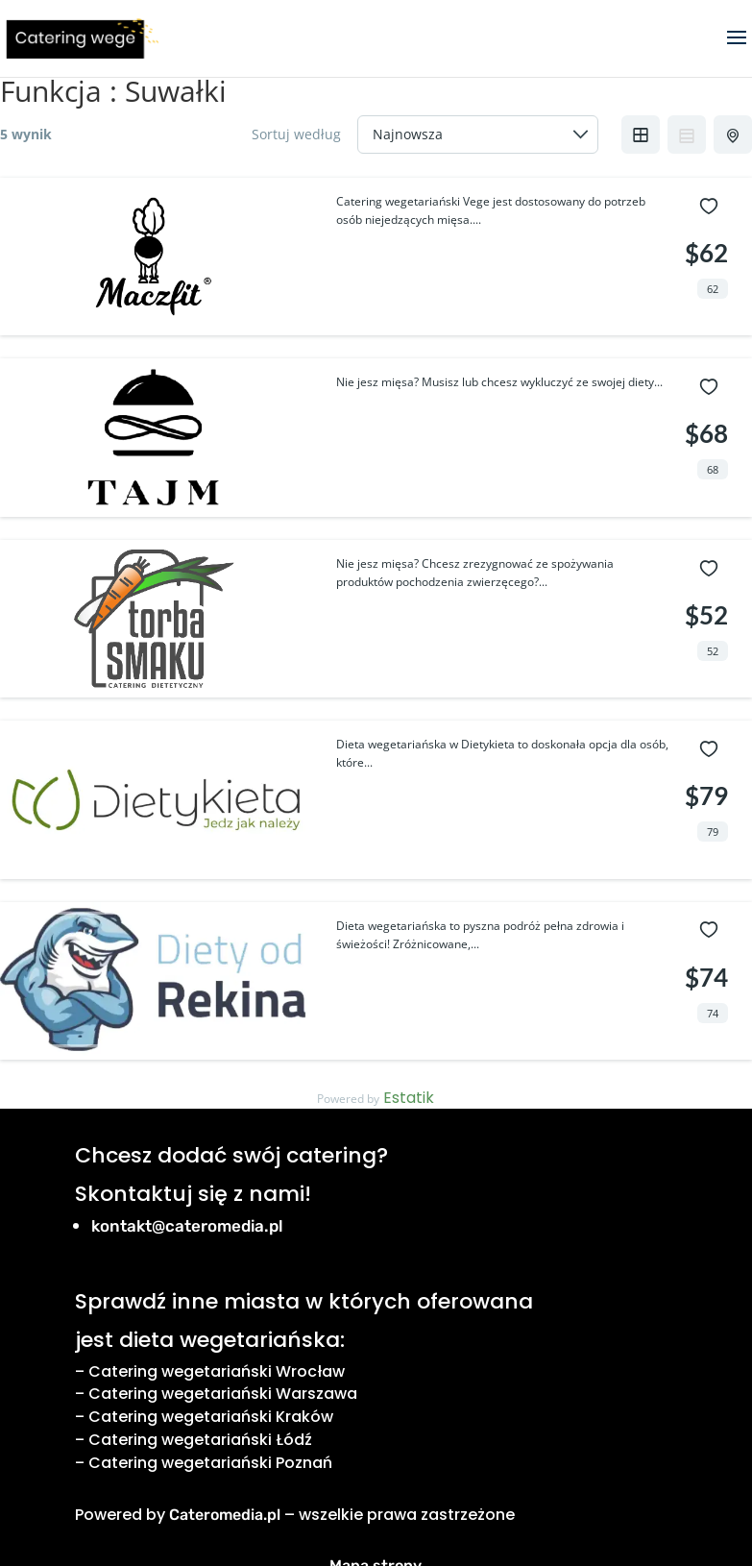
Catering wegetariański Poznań (210, 1463)
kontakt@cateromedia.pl (187, 1226)
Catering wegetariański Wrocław (216, 1371)
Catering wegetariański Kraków (210, 1417)
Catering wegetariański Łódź (200, 1440)
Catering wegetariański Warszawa (222, 1393)
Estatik (408, 1098)
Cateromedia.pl (224, 1514)
